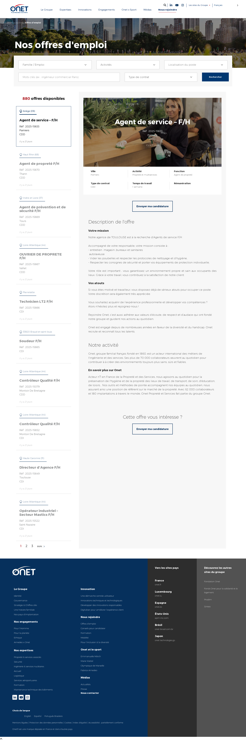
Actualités (85, 684)
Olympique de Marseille (92, 665)
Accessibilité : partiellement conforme (105, 722)
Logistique (19, 675)
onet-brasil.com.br (164, 629)
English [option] (27, 716)
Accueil (6, 23)
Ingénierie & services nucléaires (29, 666)
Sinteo (207, 606)
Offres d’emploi (88, 623)
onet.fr (158, 584)
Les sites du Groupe (198, 5)
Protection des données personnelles (46, 722)
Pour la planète (21, 633)
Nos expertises (23, 650)
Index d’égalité (80, 722)
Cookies (67, 722)
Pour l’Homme (21, 628)
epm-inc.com (162, 618)
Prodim (208, 599)
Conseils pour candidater (93, 628)
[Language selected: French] (226, 5)
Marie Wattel (87, 661)
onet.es (158, 606)
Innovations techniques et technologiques (101, 600)
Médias (85, 677)
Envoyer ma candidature (152, 206)
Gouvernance (20, 600)
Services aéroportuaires (25, 680)
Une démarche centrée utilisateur (97, 595)
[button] (164, 5)
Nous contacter (90, 693)
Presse (84, 689)
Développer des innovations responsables (101, 605)
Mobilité (84, 637)
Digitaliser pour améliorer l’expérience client (102, 609)
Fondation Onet (212, 581)
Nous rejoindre (17, 23)
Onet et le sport (91, 649)
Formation (19, 685)
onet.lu (158, 595)
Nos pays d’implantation (26, 614)
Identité (17, 595)
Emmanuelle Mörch (91, 656)
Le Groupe (20, 588)
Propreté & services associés (27, 657)
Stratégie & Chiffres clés (25, 605)
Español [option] (37, 716)
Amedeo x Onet (22, 642)
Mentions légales (20, 722)
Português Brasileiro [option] (53, 716)
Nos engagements (26, 621)
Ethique (18, 637)
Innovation (88, 588)
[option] (28, 716)
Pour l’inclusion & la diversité (95, 642)
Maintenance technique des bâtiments (33, 689)
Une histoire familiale (24, 609)
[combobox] (55, 64)
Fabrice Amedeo (89, 670)
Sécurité (18, 661)
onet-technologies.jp (165, 640)
